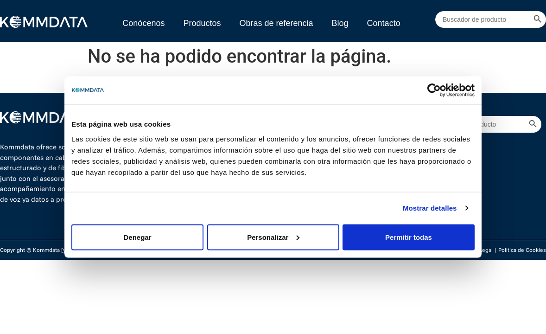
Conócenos (143, 23)
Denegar (137, 237)
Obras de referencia (276, 23)
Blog (340, 23)
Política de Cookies (522, 249)
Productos (202, 23)
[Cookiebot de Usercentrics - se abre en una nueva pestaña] (434, 90)
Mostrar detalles (430, 208)
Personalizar (273, 237)
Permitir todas (408, 237)
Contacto (383, 23)
